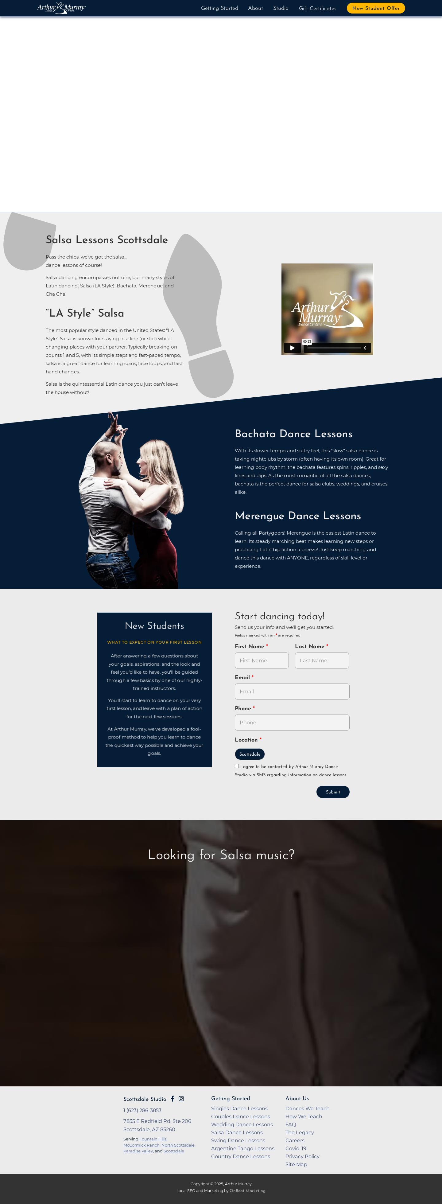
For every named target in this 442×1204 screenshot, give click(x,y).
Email (243, 678)
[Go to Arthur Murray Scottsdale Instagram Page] (181, 1098)
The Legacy (299, 1132)
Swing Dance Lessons (238, 1140)
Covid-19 (295, 1148)
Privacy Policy (302, 1156)
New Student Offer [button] (376, 8)
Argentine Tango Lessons (242, 1148)
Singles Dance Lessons (239, 1108)
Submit (333, 792)
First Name (250, 647)
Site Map (296, 1164)
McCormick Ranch (141, 1145)
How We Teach (303, 1116)
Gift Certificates (317, 9)
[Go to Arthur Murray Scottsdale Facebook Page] (172, 1098)
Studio (281, 8)
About (255, 8)
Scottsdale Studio (144, 1099)
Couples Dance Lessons (240, 1116)
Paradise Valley (138, 1150)
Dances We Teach (307, 1108)
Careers (294, 1140)
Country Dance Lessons (240, 1156)
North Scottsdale (178, 1145)
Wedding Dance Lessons (242, 1124)
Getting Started (219, 8)
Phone (244, 709)
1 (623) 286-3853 (142, 1110)
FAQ (290, 1124)
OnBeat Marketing (248, 1191)
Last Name (310, 647)
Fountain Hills (152, 1138)
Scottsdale (250, 754)
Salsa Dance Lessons (237, 1132)
